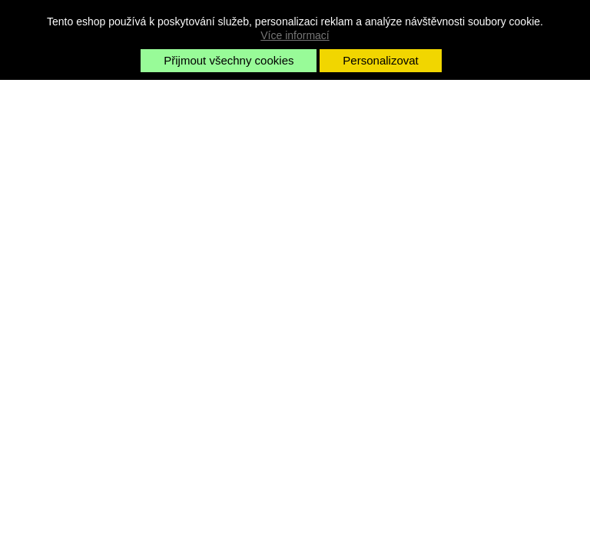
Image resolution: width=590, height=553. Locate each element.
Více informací (294, 35)
